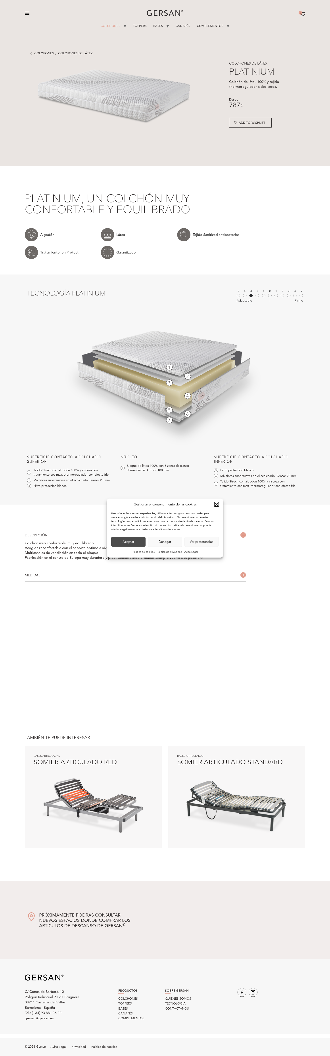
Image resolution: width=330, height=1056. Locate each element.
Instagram (253, 992)
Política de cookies (143, 551)
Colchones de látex (75, 53)
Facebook (242, 992)
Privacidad (79, 1047)
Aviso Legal (191, 551)
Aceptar (128, 541)
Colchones (110, 26)
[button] (216, 504)
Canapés (183, 26)
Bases (158, 26)
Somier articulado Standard (230, 762)
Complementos (210, 26)
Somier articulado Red (75, 762)
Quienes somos (178, 999)
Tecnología (175, 1003)
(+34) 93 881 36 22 (46, 1013)
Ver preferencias (201, 541)
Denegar (165, 541)
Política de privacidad (169, 551)
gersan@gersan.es (39, 1018)
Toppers (140, 26)
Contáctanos (177, 1008)
